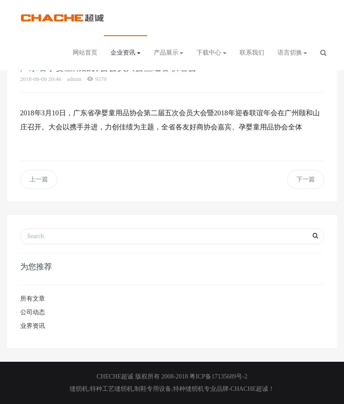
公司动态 (32, 312)
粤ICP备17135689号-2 (218, 376)
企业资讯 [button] (126, 52)
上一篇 (39, 179)
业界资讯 (32, 326)
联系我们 (252, 52)
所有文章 (32, 298)
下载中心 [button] (211, 52)
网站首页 (85, 52)
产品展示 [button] (169, 52)
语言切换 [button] (292, 52)
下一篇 (305, 179)
